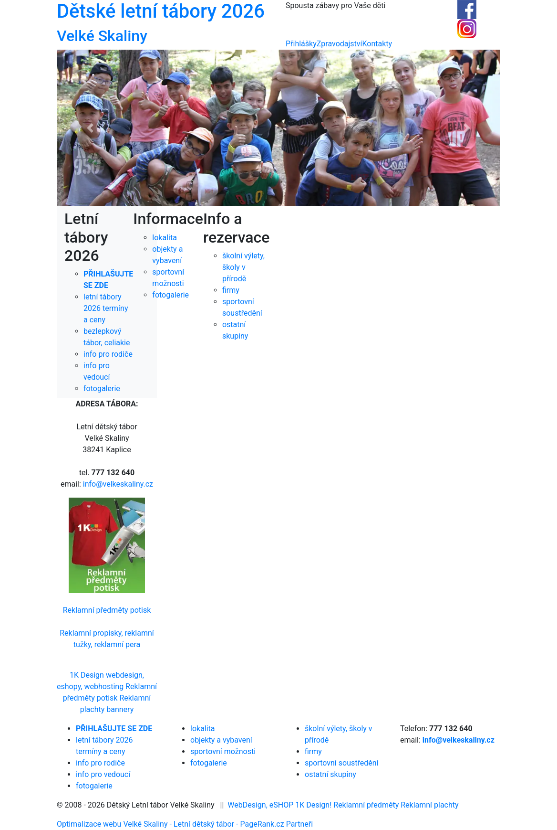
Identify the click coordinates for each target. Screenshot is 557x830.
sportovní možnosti (223, 751)
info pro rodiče (108, 354)
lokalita (202, 728)
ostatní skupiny (330, 774)
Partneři (299, 824)
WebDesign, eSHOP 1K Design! (279, 804)
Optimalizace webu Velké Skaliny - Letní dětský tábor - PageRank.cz (171, 824)
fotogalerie (101, 388)
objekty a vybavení (221, 740)
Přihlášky (301, 43)
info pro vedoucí (103, 774)
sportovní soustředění (342, 762)
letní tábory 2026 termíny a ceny (105, 308)
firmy (313, 751)
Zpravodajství (339, 43)
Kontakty (377, 43)
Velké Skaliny (102, 36)
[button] (90, 128)
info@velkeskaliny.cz (118, 484)
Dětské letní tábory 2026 (161, 11)
